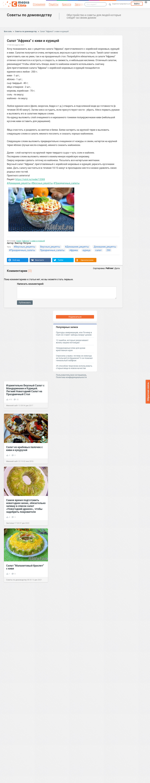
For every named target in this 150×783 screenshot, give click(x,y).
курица (86, 250)
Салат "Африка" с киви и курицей (54, 31)
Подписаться (75, 316)
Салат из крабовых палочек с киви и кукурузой (24, 448)
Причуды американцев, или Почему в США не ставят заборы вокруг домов (74, 333)
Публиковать (25, 302)
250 (108, 250)
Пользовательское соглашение (71, 374)
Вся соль (8, 31)
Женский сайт (12, 405)
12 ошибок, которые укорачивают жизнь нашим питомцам (72, 341)
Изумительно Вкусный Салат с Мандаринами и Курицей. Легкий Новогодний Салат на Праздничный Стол (25, 390)
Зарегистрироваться (121, 3)
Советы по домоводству (29, 14)
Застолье (10, 523)
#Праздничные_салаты (66, 183)
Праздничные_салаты (52, 250)
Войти (136, 3)
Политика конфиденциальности (71, 377)
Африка (73, 250)
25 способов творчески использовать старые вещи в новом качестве (74, 367)
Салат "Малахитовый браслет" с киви (25, 567)
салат (98, 250)
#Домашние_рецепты (19, 183)
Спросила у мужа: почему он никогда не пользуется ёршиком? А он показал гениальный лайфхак (74, 358)
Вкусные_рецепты (50, 246)
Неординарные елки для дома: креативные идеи (71, 349)
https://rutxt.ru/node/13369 (30, 179)
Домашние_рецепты (105, 246)
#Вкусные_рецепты (42, 183)
